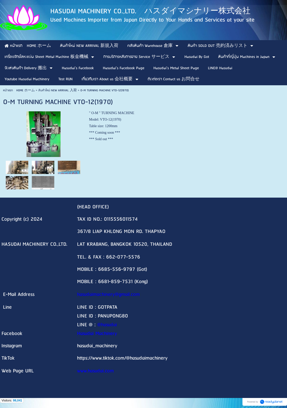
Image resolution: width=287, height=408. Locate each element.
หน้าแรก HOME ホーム (19, 90)
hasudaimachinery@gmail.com (108, 294)
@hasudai (107, 324)
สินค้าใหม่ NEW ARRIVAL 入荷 (57, 90)
